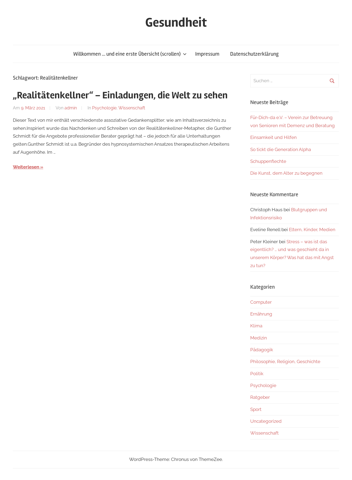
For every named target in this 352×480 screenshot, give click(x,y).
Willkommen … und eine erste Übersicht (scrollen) (130, 54)
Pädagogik (261, 349)
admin (70, 107)
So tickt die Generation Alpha (280, 149)
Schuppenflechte (268, 161)
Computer (261, 302)
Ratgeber (260, 397)
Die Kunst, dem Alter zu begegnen (286, 173)
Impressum (207, 54)
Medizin (258, 338)
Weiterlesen (26, 167)
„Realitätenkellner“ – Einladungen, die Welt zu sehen (120, 95)
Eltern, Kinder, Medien (312, 229)
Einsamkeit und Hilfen (273, 137)
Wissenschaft (131, 107)
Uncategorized (266, 421)
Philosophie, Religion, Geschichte (285, 361)
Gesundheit (176, 22)
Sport (256, 409)
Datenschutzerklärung (254, 54)
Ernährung (261, 314)
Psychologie (104, 107)
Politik (256, 373)
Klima (256, 325)
